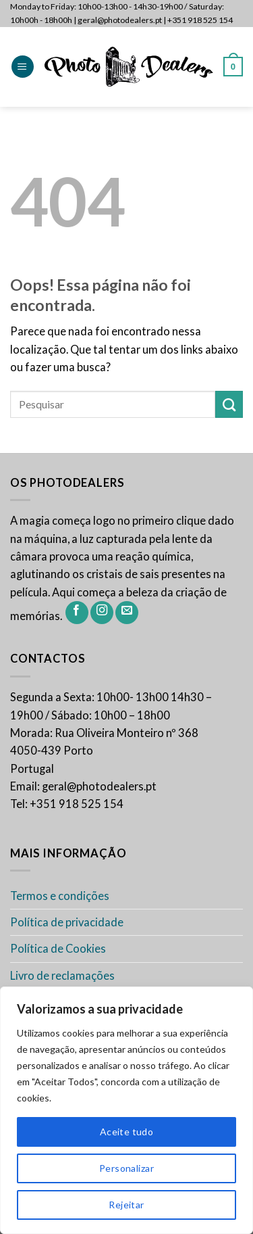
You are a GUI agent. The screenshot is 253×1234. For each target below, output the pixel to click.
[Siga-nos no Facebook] (76, 612)
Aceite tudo (127, 1131)
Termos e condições (59, 896)
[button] (22, 66)
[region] (126, 1110)
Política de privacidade (66, 922)
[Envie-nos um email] (126, 612)
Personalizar (126, 1168)
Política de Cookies (58, 948)
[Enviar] (229, 404)
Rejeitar (126, 1204)
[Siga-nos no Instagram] (101, 612)
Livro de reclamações (62, 975)
